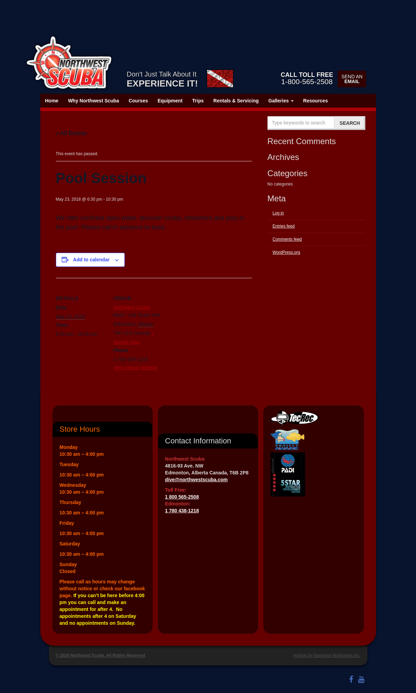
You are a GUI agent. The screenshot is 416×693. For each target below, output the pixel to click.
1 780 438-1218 (182, 510)
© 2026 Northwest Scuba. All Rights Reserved (100, 655)
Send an (351, 79)
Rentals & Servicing (236, 100)
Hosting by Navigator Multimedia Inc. (326, 655)
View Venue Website (135, 367)
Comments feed (287, 239)
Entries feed (284, 226)
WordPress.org (286, 252)
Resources (315, 100)
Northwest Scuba (131, 307)
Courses (138, 100)
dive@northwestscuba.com (196, 479)
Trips (198, 100)
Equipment (170, 100)
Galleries (281, 100)
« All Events (71, 133)
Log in (278, 213)
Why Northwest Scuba (93, 100)
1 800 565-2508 (182, 497)
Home (52, 100)
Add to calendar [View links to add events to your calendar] (91, 259)
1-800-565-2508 (307, 78)
